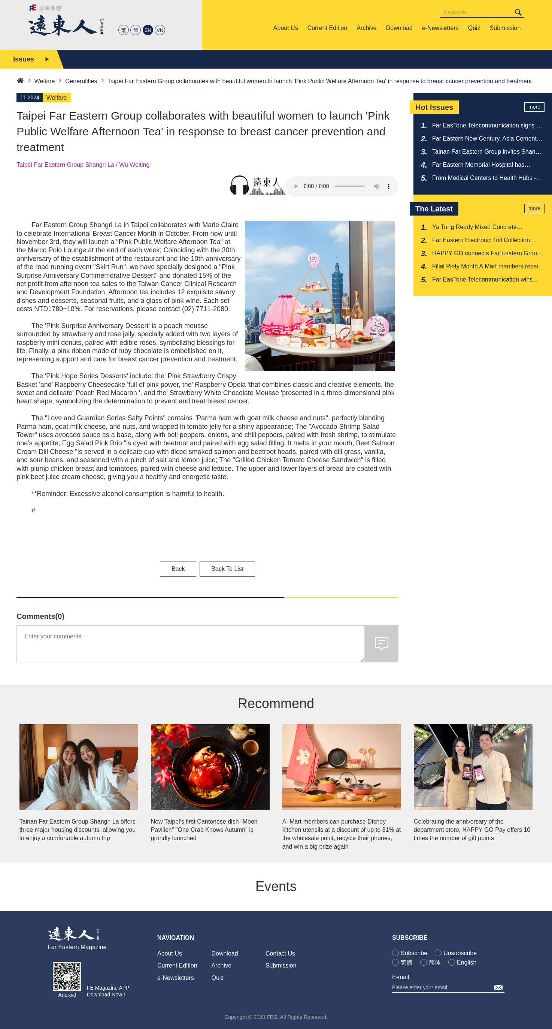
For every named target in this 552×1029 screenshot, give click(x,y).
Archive (221, 965)
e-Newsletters (175, 978)
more (534, 107)
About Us (169, 953)
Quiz (217, 978)
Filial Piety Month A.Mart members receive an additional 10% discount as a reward (488, 267)
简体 (435, 962)
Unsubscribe (460, 953)
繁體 (407, 962)
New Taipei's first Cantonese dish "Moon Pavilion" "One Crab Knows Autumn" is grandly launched (204, 830)
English (466, 962)
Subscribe (414, 953)
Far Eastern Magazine (77, 947)
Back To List (227, 569)
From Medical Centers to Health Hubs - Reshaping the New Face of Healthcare (484, 178)
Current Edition (177, 965)
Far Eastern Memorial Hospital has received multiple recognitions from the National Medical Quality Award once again (483, 165)
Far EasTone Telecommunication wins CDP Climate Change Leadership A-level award (486, 280)
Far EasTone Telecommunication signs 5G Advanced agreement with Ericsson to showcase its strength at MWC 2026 (488, 126)
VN (160, 30)
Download (224, 953)
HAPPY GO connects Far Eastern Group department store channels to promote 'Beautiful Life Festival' (486, 254)
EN (148, 30)
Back (178, 569)
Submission (281, 965)
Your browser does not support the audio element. (342, 186)
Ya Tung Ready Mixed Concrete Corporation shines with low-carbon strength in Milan (479, 227)
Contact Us (280, 953)
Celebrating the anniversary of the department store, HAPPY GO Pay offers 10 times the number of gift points (472, 830)
